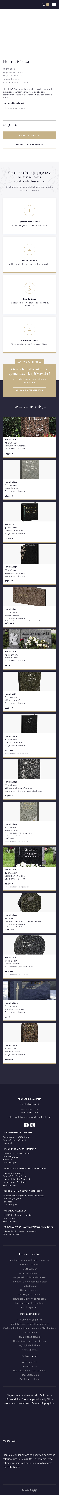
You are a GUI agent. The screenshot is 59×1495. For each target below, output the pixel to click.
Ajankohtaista (29, 1366)
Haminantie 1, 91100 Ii (13, 1173)
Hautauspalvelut (29, 1254)
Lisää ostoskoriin (29, 135)
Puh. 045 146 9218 (11, 1234)
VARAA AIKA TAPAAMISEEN (29, 390)
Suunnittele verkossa (29, 144)
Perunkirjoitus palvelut (29, 1294)
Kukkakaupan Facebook (14, 1182)
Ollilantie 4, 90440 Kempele (16, 1153)
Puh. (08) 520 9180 (12, 1198)
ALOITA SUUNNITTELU (30, 362)
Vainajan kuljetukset (29, 1273)
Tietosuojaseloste (29, 1375)
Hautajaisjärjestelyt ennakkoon (29, 1299)
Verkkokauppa (10, 1162)
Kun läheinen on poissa (29, 1319)
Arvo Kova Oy (29, 1362)
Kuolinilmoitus (29, 1286)
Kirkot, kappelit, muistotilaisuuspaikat (29, 1324)
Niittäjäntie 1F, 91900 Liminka (17, 1215)
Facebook (7, 1143)
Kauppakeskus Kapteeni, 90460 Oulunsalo (23, 1196)
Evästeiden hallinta (29, 1379)
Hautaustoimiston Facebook (16, 1179)
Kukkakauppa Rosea (14, 1211)
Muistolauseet (29, 1332)
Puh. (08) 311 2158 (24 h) (14, 1140)
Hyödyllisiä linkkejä (29, 1345)
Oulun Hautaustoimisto (17, 1132)
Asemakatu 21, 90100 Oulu (16, 1137)
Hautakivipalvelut (29, 1290)
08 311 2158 (26, 1109)
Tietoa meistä (29, 1356)
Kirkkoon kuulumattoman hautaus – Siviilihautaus (29, 1328)
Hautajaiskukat (29, 1269)
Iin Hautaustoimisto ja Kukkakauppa (24, 1168)
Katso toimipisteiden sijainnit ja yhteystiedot (29, 1117)
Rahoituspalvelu (29, 1307)
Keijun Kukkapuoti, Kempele (19, 1149)
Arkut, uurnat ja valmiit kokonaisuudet (29, 1260)
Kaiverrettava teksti (14, 103)
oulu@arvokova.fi (29, 1112)
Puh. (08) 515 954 (11, 1156)
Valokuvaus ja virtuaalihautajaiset (29, 1281)
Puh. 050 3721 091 (11, 1218)
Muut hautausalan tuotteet (29, 1303)
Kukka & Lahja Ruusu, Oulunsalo (22, 1191)
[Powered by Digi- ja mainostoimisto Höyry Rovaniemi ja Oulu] (29, 1489)
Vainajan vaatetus (29, 1264)
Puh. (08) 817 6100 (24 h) (14, 1176)
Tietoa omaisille (29, 1314)
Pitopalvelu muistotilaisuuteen (29, 1277)
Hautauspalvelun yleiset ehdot (29, 1370)
